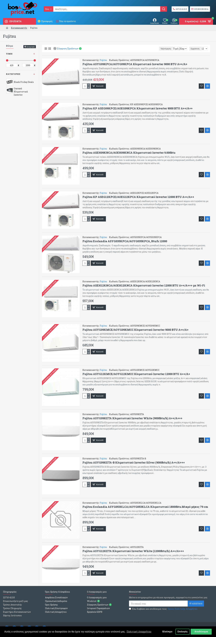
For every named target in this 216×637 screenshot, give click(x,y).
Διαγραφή (30, 46)
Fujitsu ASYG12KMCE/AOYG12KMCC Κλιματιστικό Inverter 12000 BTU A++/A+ (136, 374)
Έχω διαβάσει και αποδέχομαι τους (163, 608)
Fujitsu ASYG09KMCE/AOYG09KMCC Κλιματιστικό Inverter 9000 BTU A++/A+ (135, 329)
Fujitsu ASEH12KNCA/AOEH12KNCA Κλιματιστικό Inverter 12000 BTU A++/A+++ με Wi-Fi (143, 285)
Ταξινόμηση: (154, 48)
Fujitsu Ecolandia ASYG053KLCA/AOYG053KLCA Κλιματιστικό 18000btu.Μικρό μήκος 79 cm (145, 507)
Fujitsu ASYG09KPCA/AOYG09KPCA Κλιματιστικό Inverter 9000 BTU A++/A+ (134, 64)
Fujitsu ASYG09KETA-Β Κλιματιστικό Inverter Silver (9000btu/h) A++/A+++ (133, 462)
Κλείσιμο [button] (167, 631)
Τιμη (9, 53)
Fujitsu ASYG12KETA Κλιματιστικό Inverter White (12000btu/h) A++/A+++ (133, 551)
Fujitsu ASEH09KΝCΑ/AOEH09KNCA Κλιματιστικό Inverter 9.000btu (128, 152)
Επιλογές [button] (183, 631)
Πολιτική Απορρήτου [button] (139, 631)
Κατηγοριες (13, 74)
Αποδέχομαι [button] (201, 631)
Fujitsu (103, 60)
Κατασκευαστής (19, 27)
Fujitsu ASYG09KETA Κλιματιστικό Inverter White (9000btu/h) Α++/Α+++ (132, 418)
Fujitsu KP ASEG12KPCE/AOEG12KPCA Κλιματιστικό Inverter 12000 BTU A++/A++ (138, 197)
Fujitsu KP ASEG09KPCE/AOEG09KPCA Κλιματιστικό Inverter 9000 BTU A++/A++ (137, 108)
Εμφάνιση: (196, 48)
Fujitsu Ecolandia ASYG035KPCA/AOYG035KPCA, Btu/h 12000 (124, 241)
